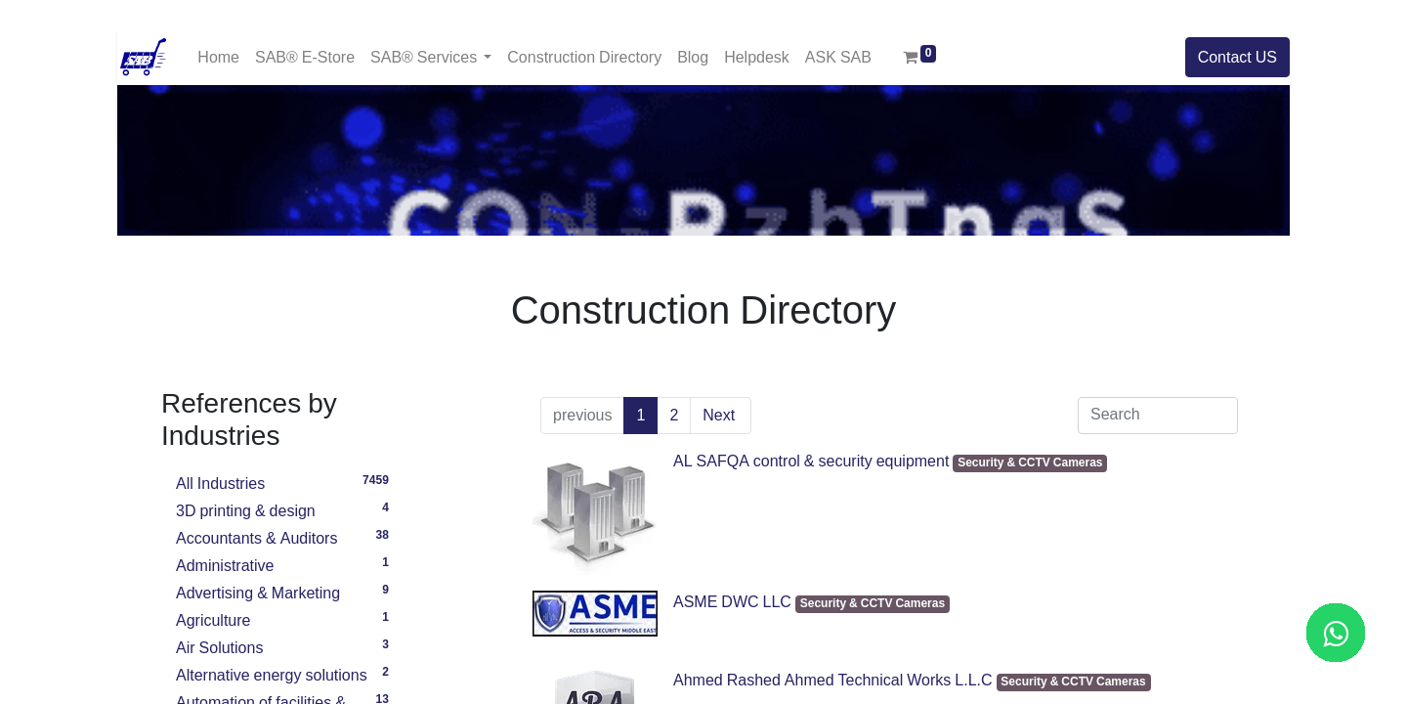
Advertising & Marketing (286, 590)
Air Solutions (286, 645)
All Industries (286, 481)
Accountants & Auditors (286, 536)
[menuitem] (218, 57)
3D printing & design (286, 508)
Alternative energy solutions (286, 673)
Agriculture (286, 618)
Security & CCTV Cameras (1030, 463)
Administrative (286, 563)
